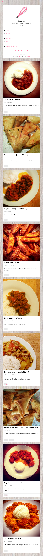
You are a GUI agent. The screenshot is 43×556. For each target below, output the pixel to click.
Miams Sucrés (9, 38)
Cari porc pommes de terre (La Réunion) (16, 372)
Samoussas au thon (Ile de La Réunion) (16, 155)
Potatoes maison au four (11, 263)
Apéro (7, 30)
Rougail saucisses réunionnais (13, 483)
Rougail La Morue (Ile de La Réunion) (15, 209)
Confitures (8, 44)
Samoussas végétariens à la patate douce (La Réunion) (21, 427)
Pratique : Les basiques (11, 46)
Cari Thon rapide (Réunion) (12, 538)
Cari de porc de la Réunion (12, 99)
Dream (28, 56)
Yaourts (7, 41)
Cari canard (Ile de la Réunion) (13, 318)
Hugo (20, 56)
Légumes (8, 33)
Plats (7, 36)
